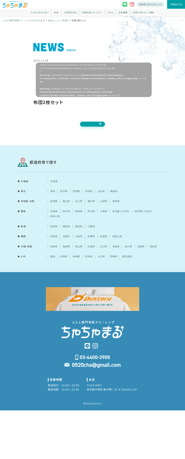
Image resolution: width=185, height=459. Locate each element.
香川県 (128, 250)
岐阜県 (54, 229)
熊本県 (89, 260)
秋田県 (89, 194)
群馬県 (79, 214)
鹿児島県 (127, 260)
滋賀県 (54, 240)
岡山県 (79, 250)
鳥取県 (54, 250)
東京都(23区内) (121, 214)
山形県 (101, 194)
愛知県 (79, 229)
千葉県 (103, 214)
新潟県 (54, 204)
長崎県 (76, 260)
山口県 (103, 250)
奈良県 (103, 240)
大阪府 (79, 240)
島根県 (66, 250)
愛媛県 (141, 250)
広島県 (91, 250)
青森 (52, 194)
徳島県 (116, 250)
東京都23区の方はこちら (150, 4)
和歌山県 (117, 240)
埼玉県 (91, 214)
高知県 (153, 250)
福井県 (91, 204)
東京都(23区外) (143, 214)
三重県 (91, 229)
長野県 (116, 204)
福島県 (113, 194)
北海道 (54, 184)
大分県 (101, 260)
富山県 (66, 204)
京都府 (66, 240)
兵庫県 (91, 240)
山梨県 (103, 204)
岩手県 (64, 194)
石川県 (79, 204)
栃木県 (66, 214)
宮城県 (76, 194)
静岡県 (66, 229)
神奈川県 (55, 219)
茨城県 (54, 214)
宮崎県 (113, 260)
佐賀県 (64, 260)
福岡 (52, 260)
